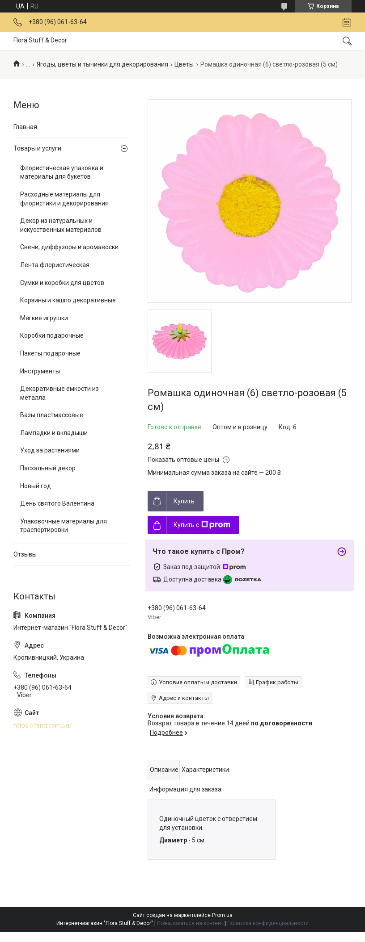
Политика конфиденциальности (268, 923)
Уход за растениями (50, 450)
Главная (25, 126)
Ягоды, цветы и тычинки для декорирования (102, 64)
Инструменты (40, 371)
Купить (184, 501)
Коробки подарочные (52, 335)
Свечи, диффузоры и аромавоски (69, 247)
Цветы (184, 64)
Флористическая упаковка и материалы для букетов (61, 172)
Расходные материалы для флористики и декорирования (64, 199)
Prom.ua (222, 915)
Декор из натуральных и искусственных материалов (61, 225)
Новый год (35, 486)
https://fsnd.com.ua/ (42, 725)
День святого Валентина (57, 503)
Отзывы (25, 554)
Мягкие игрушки (44, 318)
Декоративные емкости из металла (59, 393)
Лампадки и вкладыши (54, 432)
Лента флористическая (54, 264)
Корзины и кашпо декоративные (68, 300)
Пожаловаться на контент (190, 923)
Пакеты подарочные (50, 353)
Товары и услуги (37, 148)
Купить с (202, 525)
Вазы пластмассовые (51, 415)
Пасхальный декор (48, 468)
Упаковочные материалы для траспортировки (63, 526)
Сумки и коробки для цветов (62, 282)
